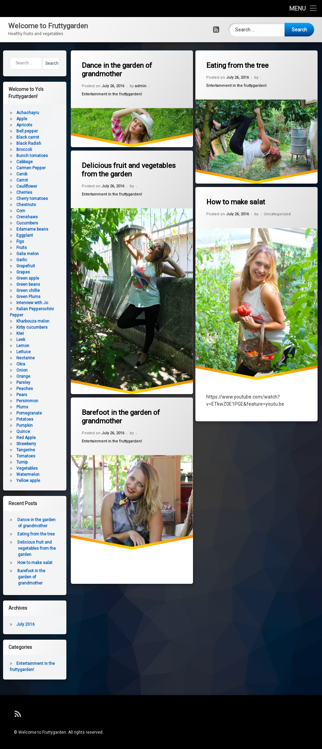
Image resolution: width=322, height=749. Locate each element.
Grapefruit (17, 266)
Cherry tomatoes (23, 198)
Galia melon (19, 253)
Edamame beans (24, 229)
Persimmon (19, 401)
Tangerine (17, 450)
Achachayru (19, 112)
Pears (13, 394)
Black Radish (20, 143)
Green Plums (20, 296)
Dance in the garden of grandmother (115, 68)
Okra (12, 364)
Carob (13, 174)
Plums (14, 407)
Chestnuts (18, 204)
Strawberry (18, 443)
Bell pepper (18, 131)
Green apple (19, 278)
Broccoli (15, 149)
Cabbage (16, 161)
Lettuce (15, 351)
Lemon (14, 345)
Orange (15, 376)
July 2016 (17, 624)
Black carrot (19, 137)
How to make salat (234, 199)
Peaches (16, 388)
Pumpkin (16, 425)
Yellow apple (20, 480)
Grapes (14, 272)
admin (140, 86)
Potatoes (16, 419)
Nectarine (17, 358)
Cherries (16, 192)
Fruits (13, 247)
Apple (13, 118)
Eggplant (16, 235)
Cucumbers (19, 223)
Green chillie (19, 290)
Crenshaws (18, 217)
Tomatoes (17, 456)
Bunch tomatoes (23, 155)
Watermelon (19, 474)
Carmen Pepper (22, 168)
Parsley (15, 382)
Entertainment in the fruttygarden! (110, 93)
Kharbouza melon (24, 321)
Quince (14, 431)
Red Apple (17, 437)
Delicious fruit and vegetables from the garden (126, 166)
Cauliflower (18, 186)
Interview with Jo (23, 302)
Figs (12, 241)
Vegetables (18, 468)
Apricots (16, 125)
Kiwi (11, 333)
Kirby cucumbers (23, 327)
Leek (12, 339)
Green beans (20, 284)
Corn (12, 210)
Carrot (13, 180)
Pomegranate (20, 413)
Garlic (13, 260)
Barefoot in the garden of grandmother (119, 413)
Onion (13, 370)
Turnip (13, 462)
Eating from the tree (236, 63)
